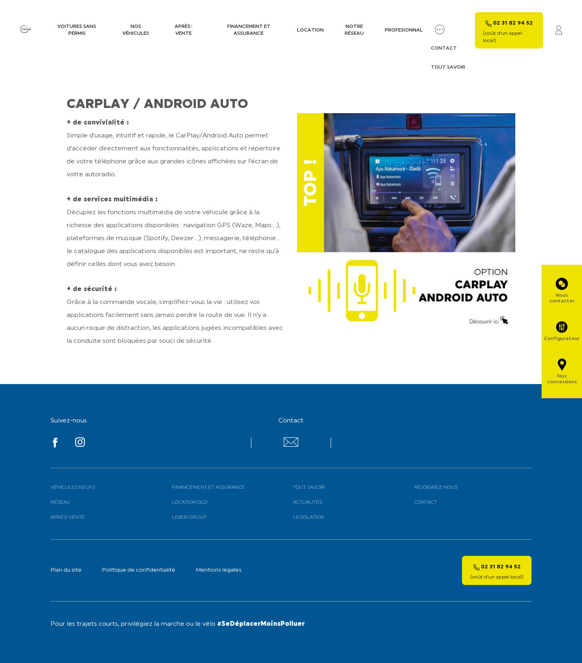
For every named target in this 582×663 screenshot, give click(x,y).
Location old (189, 502)
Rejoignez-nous (436, 487)
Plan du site (66, 570)
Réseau (60, 502)
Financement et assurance (248, 30)
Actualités (307, 502)
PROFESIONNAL (404, 30)
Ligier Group (189, 517)
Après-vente (184, 30)
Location (310, 30)
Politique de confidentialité (138, 570)
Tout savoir (309, 487)
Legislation (308, 517)
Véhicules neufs (73, 487)
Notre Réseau (354, 30)
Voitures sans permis (76, 30)
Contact (425, 502)
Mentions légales (219, 570)
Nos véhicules (135, 30)
